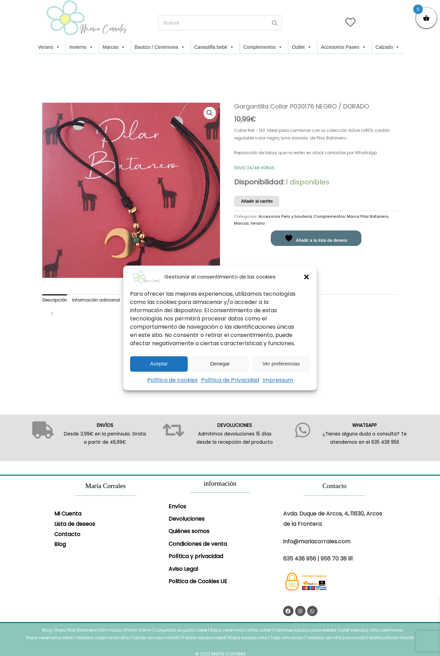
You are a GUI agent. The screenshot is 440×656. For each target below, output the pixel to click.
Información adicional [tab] (96, 300)
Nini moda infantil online (126, 630)
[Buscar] (274, 23)
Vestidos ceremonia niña (102, 638)
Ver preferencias (281, 363)
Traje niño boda (286, 638)
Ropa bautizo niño (248, 638)
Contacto (67, 534)
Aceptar (159, 363)
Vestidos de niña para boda (336, 638)
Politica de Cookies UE (198, 581)
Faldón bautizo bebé (204, 638)
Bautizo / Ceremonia (160, 47)
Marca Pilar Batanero (368, 216)
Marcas (114, 47)
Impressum (278, 380)
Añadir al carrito (257, 201)
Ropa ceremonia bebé (49, 638)
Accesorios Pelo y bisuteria (285, 216)
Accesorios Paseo (343, 47)
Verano (49, 47)
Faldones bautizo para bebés (304, 630)
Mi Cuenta (67, 514)
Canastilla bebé (214, 47)
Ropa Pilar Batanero (75, 630)
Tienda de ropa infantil (156, 638)
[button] (306, 276)
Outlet (301, 47)
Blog (60, 544)
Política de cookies (172, 380)
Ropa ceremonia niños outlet (240, 630)
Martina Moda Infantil (391, 638)
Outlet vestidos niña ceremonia (370, 630)
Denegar (220, 363)
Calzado (387, 47)
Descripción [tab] (54, 300)
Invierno (81, 47)
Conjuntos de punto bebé (180, 630)
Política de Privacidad (230, 380)
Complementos (262, 47)
